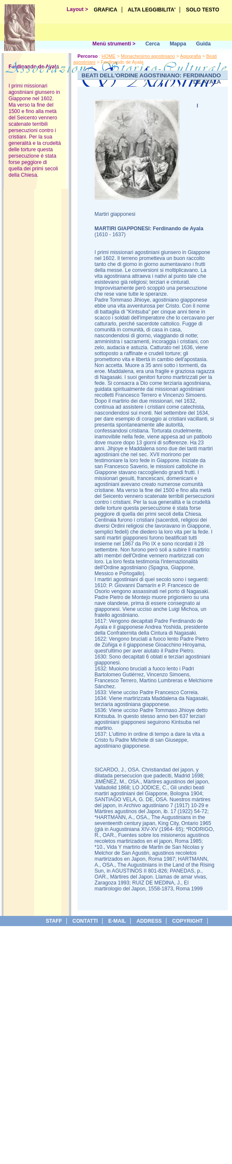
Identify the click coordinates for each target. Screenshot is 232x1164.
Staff (54, 921)
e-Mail (117, 921)
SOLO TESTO (202, 10)
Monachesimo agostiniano (148, 56)
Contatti (85, 921)
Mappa (178, 44)
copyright (187, 921)
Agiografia (190, 56)
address (148, 921)
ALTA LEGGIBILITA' (152, 10)
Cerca (152, 44)
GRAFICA (105, 10)
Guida (203, 44)
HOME (109, 56)
